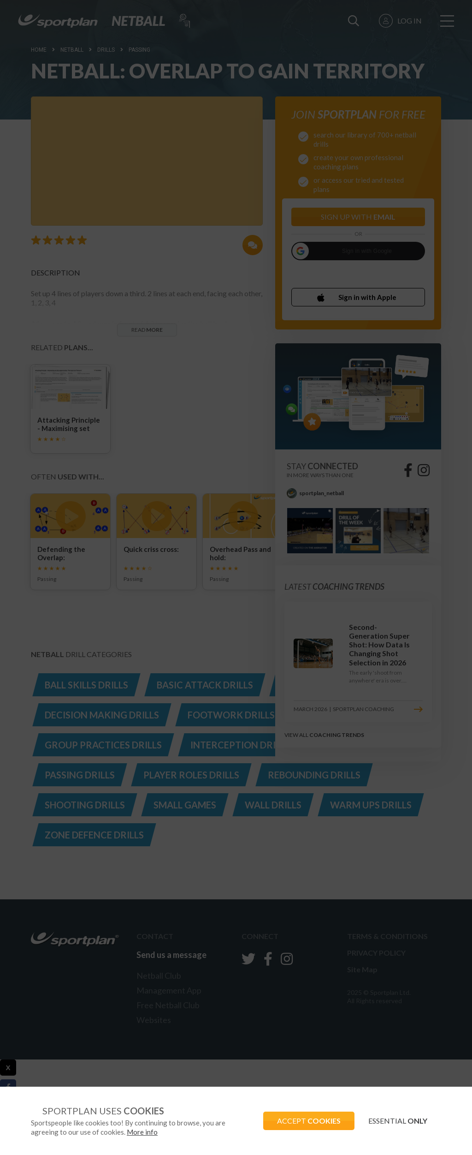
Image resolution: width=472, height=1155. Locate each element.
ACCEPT (309, 1120)
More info (142, 1132)
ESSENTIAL (397, 1120)
